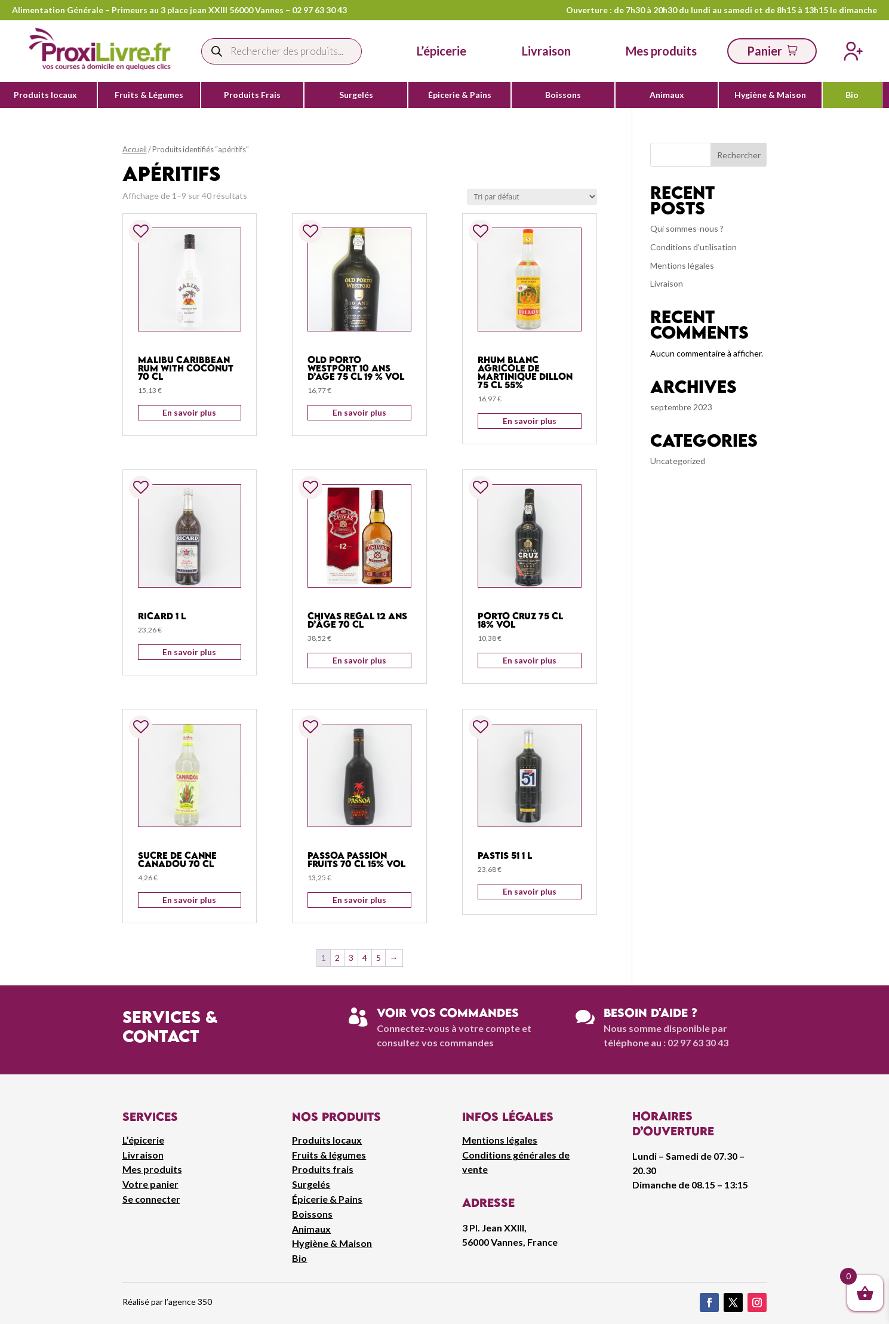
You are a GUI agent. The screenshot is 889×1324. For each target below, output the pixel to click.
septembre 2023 (681, 407)
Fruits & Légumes (149, 95)
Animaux (667, 95)
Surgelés (356, 95)
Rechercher (739, 155)
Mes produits (152, 1169)
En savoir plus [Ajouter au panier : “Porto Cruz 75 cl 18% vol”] (529, 660)
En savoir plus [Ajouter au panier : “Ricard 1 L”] (189, 652)
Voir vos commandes (448, 1012)
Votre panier (150, 1184)
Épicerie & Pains (459, 95)
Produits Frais (252, 95)
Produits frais (322, 1169)
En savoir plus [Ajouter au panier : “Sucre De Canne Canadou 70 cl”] (189, 900)
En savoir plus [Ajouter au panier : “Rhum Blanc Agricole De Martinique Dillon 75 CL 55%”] (529, 421)
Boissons (563, 95)
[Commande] (532, 197)
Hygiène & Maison (770, 95)
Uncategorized (677, 461)
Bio (852, 95)
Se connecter (151, 1199)
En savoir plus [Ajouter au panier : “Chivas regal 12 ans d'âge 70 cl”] (359, 660)
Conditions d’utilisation (693, 247)
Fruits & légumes (329, 1154)
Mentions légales (682, 265)
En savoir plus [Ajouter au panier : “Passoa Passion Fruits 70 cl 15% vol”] (359, 900)
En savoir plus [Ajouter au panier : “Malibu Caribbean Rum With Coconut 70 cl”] (189, 412)
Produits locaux (45, 95)
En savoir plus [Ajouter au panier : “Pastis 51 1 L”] (529, 891)
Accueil (134, 149)
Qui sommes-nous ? (687, 228)
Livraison (666, 283)
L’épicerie (441, 51)
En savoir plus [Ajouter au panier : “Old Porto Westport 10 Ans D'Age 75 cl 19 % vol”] (359, 412)
